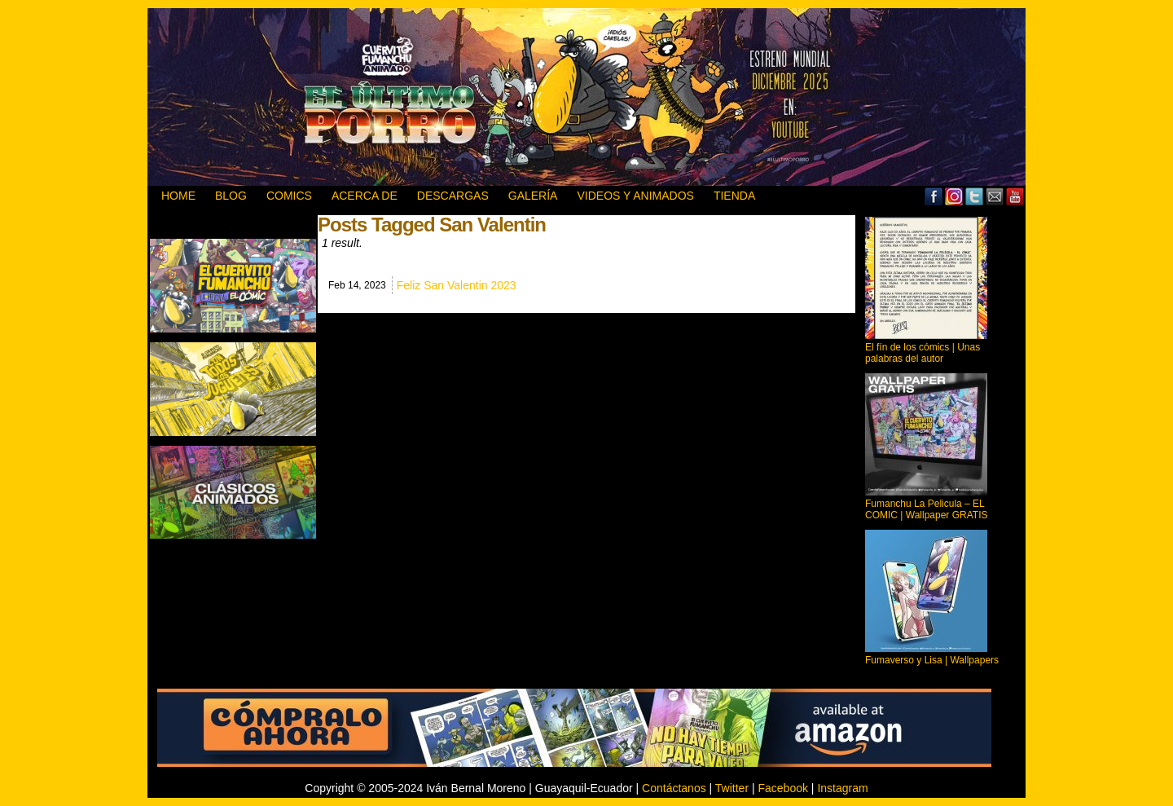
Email (995, 196)
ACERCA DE (365, 195)
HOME (178, 195)
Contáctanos (674, 788)
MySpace (954, 196)
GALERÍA (533, 195)
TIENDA (734, 195)
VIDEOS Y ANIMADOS (635, 195)
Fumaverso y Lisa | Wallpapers (932, 660)
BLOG (231, 195)
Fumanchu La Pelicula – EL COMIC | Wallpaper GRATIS (926, 509)
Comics (289, 195)
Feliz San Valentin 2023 (456, 285)
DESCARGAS (453, 195)
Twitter (974, 196)
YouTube (1015, 196)
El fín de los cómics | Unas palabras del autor (922, 352)
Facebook (934, 196)
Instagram (842, 788)
